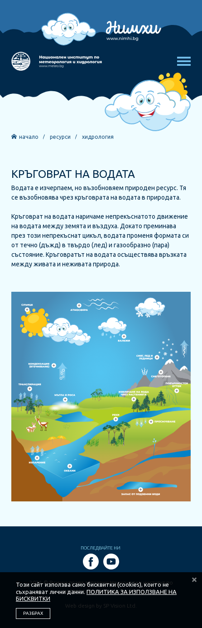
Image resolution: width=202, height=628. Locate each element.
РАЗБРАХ (33, 613)
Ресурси (60, 137)
